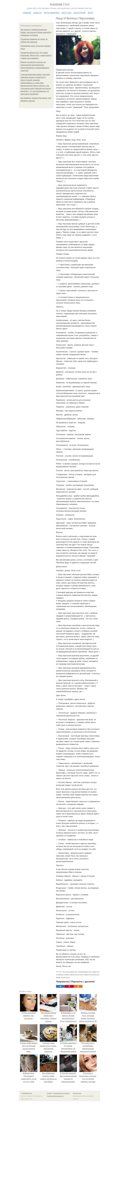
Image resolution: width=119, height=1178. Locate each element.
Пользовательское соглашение (61, 1093)
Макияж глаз (59, 4)
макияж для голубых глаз (91, 974)
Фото (90, 12)
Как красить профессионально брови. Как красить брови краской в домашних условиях (36, 32)
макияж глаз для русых (76, 974)
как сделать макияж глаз (70, 971)
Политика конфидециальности (55, 1096)
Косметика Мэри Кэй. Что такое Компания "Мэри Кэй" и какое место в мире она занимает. (36, 55)
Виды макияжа (51, 12)
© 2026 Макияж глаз (26, 1093)
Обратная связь (77, 1093)
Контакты (49, 1093)
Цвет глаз (66, 12)
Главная (27, 12)
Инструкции (79, 12)
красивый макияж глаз (84, 971)
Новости (37, 12)
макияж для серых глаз (63, 977)
